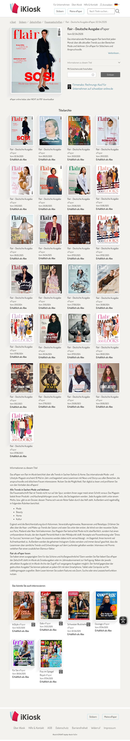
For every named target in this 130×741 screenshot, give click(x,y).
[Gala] (51, 605)
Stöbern (60, 11)
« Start (13, 21)
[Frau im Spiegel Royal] (51, 653)
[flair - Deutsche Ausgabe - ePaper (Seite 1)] (36, 60)
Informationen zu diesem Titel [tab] (79, 62)
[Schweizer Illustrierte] (78, 606)
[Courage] (106, 606)
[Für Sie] (23, 653)
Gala (45, 623)
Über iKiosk (77, 4)
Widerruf (95, 727)
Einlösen (110, 74)
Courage (102, 623)
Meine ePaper (76, 11)
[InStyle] (23, 606)
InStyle (18, 624)
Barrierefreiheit (80, 727)
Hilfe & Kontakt (91, 4)
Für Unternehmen (61, 4)
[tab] (93, 69)
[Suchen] (117, 11)
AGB (49, 727)
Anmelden (106, 4)
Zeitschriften (35, 21)
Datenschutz (62, 727)
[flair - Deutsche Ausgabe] (22, 130)
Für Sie (18, 670)
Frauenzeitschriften (53, 21)
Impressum (110, 727)
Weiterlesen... (114, 52)
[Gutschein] (78, 74)
